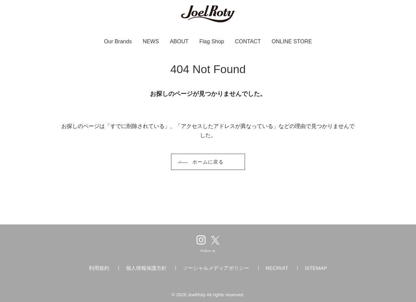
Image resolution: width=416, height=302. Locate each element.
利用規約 (99, 268)
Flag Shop (212, 41)
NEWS (151, 41)
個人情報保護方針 (146, 268)
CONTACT (248, 41)
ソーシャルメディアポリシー (216, 268)
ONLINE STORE (292, 41)
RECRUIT (277, 268)
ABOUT (179, 41)
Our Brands (118, 41)
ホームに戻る (208, 162)
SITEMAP (316, 268)
